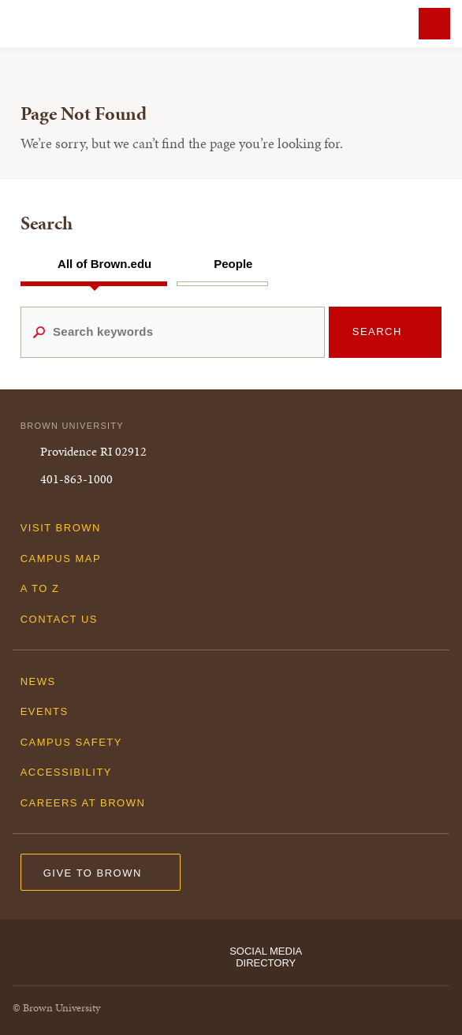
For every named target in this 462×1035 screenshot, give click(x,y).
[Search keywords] (172, 332)
